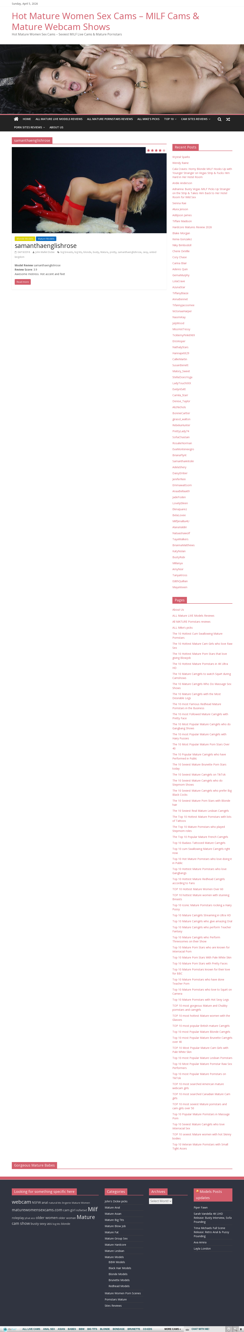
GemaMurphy (180, 275)
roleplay (18, 1217)
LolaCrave (178, 281)
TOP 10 (169, 119)
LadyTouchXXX (181, 383)
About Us (56, 127)
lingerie (66, 1202)
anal (45, 1202)
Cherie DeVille (181, 251)
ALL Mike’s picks (148, 119)
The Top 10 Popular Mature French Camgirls (200, 837)
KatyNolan (179, 551)
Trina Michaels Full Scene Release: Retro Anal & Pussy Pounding (211, 1232)
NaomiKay (179, 317)
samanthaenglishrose (46, 245)
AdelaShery (179, 467)
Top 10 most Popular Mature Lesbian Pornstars (202, 1058)
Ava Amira (200, 1242)
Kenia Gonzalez (182, 239)
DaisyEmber (179, 473)
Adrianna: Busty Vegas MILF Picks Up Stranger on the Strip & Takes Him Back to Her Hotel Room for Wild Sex (201, 193)
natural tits (55, 1202)
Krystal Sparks (181, 157)
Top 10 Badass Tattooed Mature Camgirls (198, 843)
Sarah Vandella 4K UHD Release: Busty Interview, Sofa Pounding (213, 1218)
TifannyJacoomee (183, 305)
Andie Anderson (182, 183)
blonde (87, 252)
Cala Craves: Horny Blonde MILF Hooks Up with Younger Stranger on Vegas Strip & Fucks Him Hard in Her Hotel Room (202, 173)
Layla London (202, 1248)
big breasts (67, 252)
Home (27, 119)
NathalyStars (180, 347)
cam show (21, 1223)
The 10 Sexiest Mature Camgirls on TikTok (199, 774)
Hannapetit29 (180, 353)
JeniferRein (179, 479)
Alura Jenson (180, 209)
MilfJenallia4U (180, 521)
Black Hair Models (120, 1268)
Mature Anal (112, 1207)
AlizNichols (179, 407)
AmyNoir (177, 569)
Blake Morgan (181, 233)
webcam (21, 1201)
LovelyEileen (180, 503)
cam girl (69, 1210)
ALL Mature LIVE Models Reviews (59, 119)
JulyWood (178, 323)
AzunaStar (178, 287)
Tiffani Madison (182, 221)
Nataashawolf (181, 533)
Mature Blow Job (115, 1226)
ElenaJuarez (179, 509)
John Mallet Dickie (45, 252)
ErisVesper (178, 341)
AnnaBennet (180, 299)
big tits (78, 252)
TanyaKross (179, 575)
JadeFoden (179, 497)
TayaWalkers (180, 539)
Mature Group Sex (116, 1238)
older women (47, 1217)
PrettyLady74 (180, 431)
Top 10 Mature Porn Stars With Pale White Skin (201, 957)
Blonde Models (25, 238)
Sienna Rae (179, 203)
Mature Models (46, 238)
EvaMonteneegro (183, 449)
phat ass (30, 1218)
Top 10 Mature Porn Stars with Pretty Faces (200, 963)
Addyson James (182, 215)
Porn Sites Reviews (28, 127)
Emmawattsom (182, 485)
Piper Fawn (201, 1207)
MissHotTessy (181, 329)
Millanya (177, 563)
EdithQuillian (180, 581)
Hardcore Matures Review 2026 (192, 227)
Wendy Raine (180, 163)
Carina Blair (179, 263)
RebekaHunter (181, 425)
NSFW (36, 1202)
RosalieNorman (182, 443)
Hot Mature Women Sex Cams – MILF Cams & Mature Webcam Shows (105, 21)
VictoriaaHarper (182, 311)
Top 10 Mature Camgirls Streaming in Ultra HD (201, 915)
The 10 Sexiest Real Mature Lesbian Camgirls (200, 811)
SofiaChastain (181, 437)
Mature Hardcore (115, 1244)
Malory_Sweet (181, 371)
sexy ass (46, 1223)
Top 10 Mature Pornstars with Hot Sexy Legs (200, 999)
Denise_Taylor (181, 401)
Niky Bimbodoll (181, 245)
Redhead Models (119, 1286)
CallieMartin (179, 359)
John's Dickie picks (116, 1201)
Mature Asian (113, 1213)
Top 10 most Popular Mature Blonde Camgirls (201, 1032)
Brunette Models (119, 1280)
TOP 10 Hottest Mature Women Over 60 (197, 889)
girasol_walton (181, 419)
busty (96, 252)
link (240, 1271)
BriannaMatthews (183, 545)
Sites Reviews (113, 1305)
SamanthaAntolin (183, 461)
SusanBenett (180, 365)
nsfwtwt (81, 1210)
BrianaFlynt (179, 455)
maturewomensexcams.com (37, 1209)
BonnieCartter (181, 413)
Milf (93, 1209)
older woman (67, 1218)
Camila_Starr (180, 395)
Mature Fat (112, 1232)
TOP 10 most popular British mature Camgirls (201, 1026)
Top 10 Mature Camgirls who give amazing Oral (202, 921)
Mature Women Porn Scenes (123, 1293)
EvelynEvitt (179, 389)
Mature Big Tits (114, 1220)
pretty (113, 252)
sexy (145, 252)
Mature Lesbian (114, 1251)
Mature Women (81, 1202)
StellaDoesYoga (182, 377)
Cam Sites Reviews (194, 119)
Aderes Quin (180, 269)
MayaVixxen (179, 587)
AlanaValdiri (179, 527)
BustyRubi (178, 557)
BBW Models (117, 1262)
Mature (104, 252)
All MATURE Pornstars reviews (110, 119)
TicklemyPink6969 (183, 335)
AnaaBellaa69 (181, 491)
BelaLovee (179, 515)
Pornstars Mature (116, 1299)
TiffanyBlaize (180, 293)
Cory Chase (179, 257)
